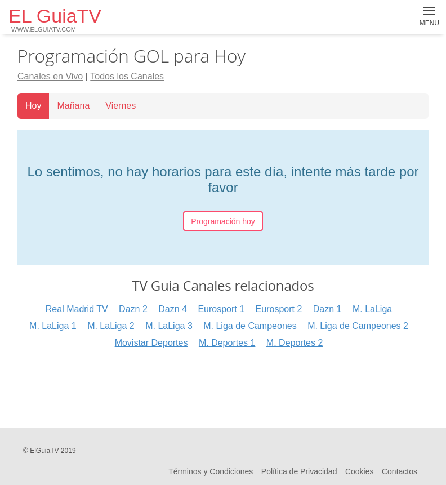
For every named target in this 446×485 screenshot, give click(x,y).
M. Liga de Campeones (249, 326)
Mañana (73, 105)
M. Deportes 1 (227, 343)
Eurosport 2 (279, 309)
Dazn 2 (133, 309)
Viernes (120, 105)
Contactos (399, 471)
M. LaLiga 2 (111, 326)
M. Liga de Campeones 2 (357, 326)
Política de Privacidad (299, 471)
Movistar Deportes (151, 343)
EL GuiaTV (54, 19)
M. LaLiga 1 (53, 326)
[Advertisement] (223, 387)
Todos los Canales (127, 76)
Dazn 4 (172, 309)
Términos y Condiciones (210, 471)
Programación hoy (223, 221)
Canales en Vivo (50, 76)
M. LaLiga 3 (169, 326)
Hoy (33, 105)
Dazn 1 (327, 309)
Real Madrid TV (77, 309)
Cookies (359, 471)
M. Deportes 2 (294, 343)
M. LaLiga (372, 309)
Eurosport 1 (221, 309)
